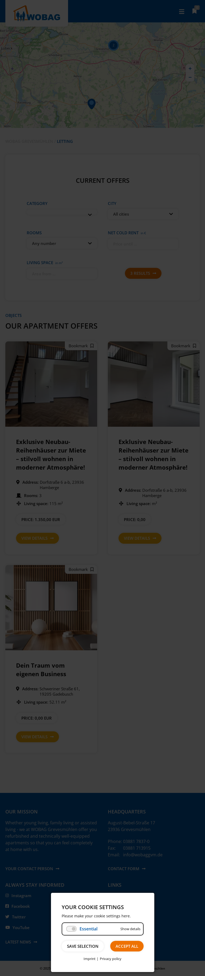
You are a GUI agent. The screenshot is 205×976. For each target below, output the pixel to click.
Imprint (90, 958)
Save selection (82, 946)
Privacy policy (110, 958)
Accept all (127, 946)
